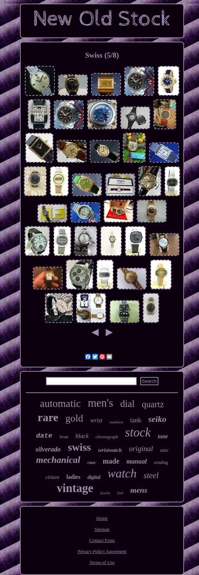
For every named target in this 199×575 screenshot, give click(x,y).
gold (74, 418)
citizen (52, 477)
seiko (157, 419)
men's (100, 403)
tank (135, 420)
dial (127, 403)
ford (120, 493)
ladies (73, 477)
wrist (96, 420)
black (82, 436)
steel (150, 475)
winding (161, 462)
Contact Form (102, 540)
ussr (164, 450)
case (92, 462)
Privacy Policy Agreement (102, 551)
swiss (79, 447)
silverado (48, 449)
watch (122, 473)
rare (48, 417)
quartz (153, 404)
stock (138, 432)
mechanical (58, 460)
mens (138, 490)
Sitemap (102, 529)
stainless (116, 422)
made (111, 461)
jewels (105, 493)
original (141, 448)
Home (102, 518)
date (44, 436)
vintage (75, 488)
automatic (60, 403)
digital (94, 477)
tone (163, 436)
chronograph (107, 436)
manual (136, 461)
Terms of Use (102, 562)
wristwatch (110, 450)
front (63, 436)
